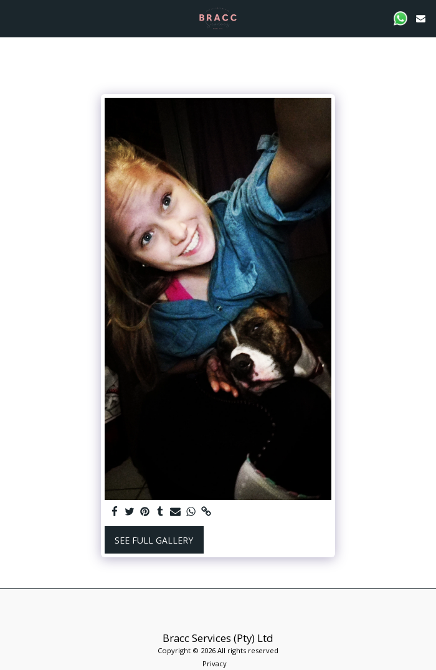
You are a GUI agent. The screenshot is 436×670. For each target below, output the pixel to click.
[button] (13, 18)
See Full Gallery (154, 540)
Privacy (214, 663)
